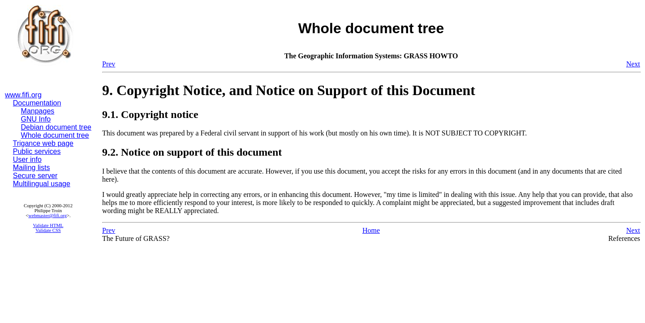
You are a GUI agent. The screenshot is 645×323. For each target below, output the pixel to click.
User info (27, 159)
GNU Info (36, 119)
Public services (37, 151)
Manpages (38, 111)
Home (371, 230)
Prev (108, 64)
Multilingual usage (41, 184)
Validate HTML (48, 225)
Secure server (35, 175)
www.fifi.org (23, 95)
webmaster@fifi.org (47, 215)
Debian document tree (56, 127)
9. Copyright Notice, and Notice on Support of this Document (288, 90)
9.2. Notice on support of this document (192, 152)
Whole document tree (55, 135)
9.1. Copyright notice (150, 114)
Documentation (37, 103)
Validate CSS (48, 230)
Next (633, 64)
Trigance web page (43, 143)
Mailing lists (31, 167)
